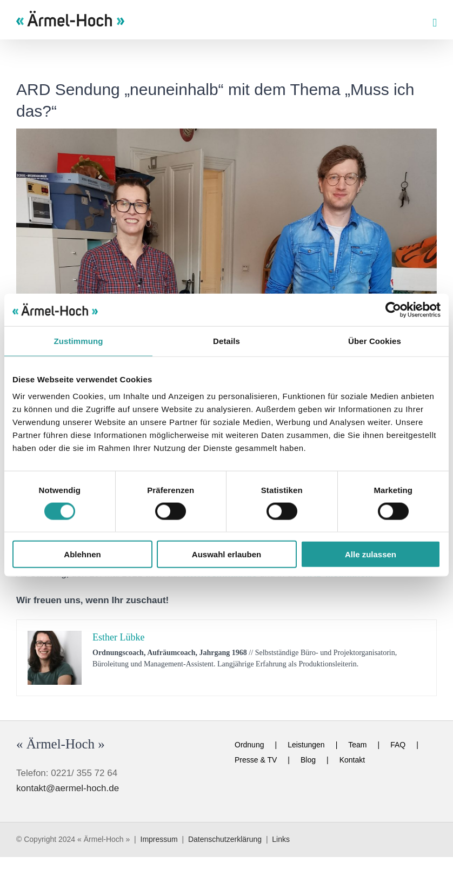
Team (357, 744)
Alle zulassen (370, 554)
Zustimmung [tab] (78, 340)
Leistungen (306, 744)
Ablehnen (82, 554)
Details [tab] (226, 340)
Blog (308, 760)
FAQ (397, 744)
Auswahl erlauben (226, 554)
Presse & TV (256, 760)
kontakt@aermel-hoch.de (67, 788)
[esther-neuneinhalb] (226, 284)
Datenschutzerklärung (225, 839)
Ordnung (249, 744)
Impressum (159, 839)
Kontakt (352, 760)
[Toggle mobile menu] (434, 23)
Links (281, 839)
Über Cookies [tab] (374, 340)
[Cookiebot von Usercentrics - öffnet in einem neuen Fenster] (393, 309)
